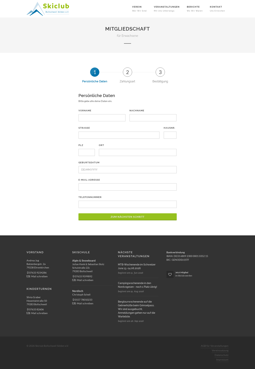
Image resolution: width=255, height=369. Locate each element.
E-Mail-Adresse (89, 179)
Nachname (136, 110)
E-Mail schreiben (37, 276)
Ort (101, 145)
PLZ (80, 145)
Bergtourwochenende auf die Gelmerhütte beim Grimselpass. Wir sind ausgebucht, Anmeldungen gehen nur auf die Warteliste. (136, 309)
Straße (84, 128)
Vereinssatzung (220, 350)
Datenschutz (221, 354)
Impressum (222, 359)
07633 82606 (35, 309)
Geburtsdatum (89, 162)
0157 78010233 (82, 299)
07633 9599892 (82, 276)
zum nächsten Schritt (127, 216)
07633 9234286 (37, 272)
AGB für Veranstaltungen (214, 345)
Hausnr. (169, 128)
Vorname (84, 110)
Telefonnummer (90, 197)
